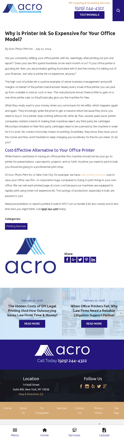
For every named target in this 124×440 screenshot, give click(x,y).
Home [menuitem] (44, 432)
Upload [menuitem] (104, 432)
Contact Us (79, 410)
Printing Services (16, 226)
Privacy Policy (98, 410)
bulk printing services (93, 174)
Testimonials (89, 14)
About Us (23, 410)
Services (62, 408)
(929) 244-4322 (89, 8)
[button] (118, 10)
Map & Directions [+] (31, 394)
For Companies (42, 410)
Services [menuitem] (74, 432)
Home (7, 408)
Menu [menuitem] (15, 432)
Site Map (116, 410)
